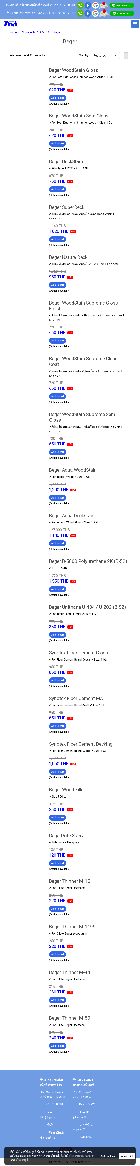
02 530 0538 (54, 1104)
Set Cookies (108, 1155)
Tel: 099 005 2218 (63, 13)
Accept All (127, 1155)
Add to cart (57, 97)
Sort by (85, 55)
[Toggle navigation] (135, 24)
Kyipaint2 (86, 1136)
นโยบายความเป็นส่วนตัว (81, 1155)
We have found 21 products (27, 55)
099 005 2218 (88, 1104)
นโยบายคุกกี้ (22, 1159)
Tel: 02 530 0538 (64, 5)
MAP (49, 1124)
